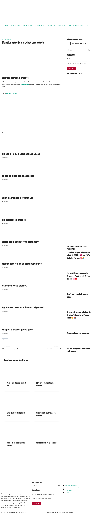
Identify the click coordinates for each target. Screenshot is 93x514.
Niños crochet (27, 25)
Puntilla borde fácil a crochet (46, 443)
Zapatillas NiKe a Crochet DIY (47, 347)
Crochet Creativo (11, 93)
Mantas (5, 339)
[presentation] (17, 371)
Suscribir (71, 68)
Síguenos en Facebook (75, 39)
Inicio (6, 25)
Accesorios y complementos (56, 25)
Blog (87, 25)
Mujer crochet (15, 25)
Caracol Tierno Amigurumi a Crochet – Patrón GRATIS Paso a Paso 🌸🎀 (78, 276)
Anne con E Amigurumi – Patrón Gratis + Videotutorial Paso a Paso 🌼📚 (78, 315)
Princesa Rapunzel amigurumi (78, 333)
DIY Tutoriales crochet (76, 25)
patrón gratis (25, 84)
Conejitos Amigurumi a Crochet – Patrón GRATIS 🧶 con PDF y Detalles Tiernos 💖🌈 (78, 255)
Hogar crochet (39, 25)
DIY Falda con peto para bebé (16, 347)
